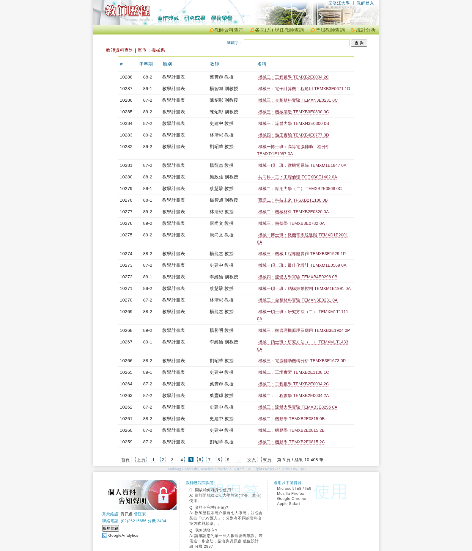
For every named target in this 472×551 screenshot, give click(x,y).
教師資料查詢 (229, 29)
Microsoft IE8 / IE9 (294, 488)
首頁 (125, 459)
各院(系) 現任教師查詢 (279, 29)
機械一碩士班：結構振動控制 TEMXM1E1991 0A (304, 288)
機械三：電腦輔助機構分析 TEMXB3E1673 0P (302, 360)
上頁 (141, 459)
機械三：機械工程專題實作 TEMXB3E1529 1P (302, 253)
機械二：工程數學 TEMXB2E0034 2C (293, 77)
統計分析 (366, 29)
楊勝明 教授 (221, 330)
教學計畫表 (173, 76)
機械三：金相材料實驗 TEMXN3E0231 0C (298, 100)
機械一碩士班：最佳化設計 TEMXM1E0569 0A (302, 265)
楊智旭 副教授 (224, 88)
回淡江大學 (339, 3)
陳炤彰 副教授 (224, 100)
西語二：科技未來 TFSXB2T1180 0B (293, 200)
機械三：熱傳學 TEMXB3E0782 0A (291, 223)
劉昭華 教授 (221, 146)
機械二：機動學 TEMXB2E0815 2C (291, 441)
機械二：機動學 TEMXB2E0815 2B (291, 430)
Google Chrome (291, 498)
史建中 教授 (221, 123)
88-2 (147, 76)
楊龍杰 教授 (221, 165)
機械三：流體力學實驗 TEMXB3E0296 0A (297, 407)
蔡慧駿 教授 (221, 188)
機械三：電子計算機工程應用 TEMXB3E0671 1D (304, 88)
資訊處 (127, 514)
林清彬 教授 (221, 134)
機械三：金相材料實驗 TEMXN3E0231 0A (298, 300)
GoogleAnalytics (123, 535)
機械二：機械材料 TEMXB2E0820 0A (293, 211)
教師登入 (365, 3)
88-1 (147, 199)
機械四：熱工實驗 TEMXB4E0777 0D (293, 135)
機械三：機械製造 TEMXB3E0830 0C (293, 111)
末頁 (267, 459)
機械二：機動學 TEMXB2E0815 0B (291, 418)
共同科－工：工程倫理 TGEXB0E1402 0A (297, 177)
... (238, 459)
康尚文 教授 (221, 223)
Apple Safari (288, 503)
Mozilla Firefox (290, 493)
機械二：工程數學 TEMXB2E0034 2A (293, 395)
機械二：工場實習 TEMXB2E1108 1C (293, 372)
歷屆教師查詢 (330, 29)
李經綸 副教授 (224, 276)
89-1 (147, 88)
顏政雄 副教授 (224, 176)
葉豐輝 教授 (221, 76)
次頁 (251, 459)
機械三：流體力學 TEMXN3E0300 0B (293, 123)
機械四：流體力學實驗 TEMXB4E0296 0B (297, 276)
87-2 (147, 100)
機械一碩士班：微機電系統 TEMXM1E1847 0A (302, 165)
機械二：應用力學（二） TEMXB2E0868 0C (300, 188)
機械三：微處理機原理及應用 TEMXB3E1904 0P (304, 330)
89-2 (147, 111)
